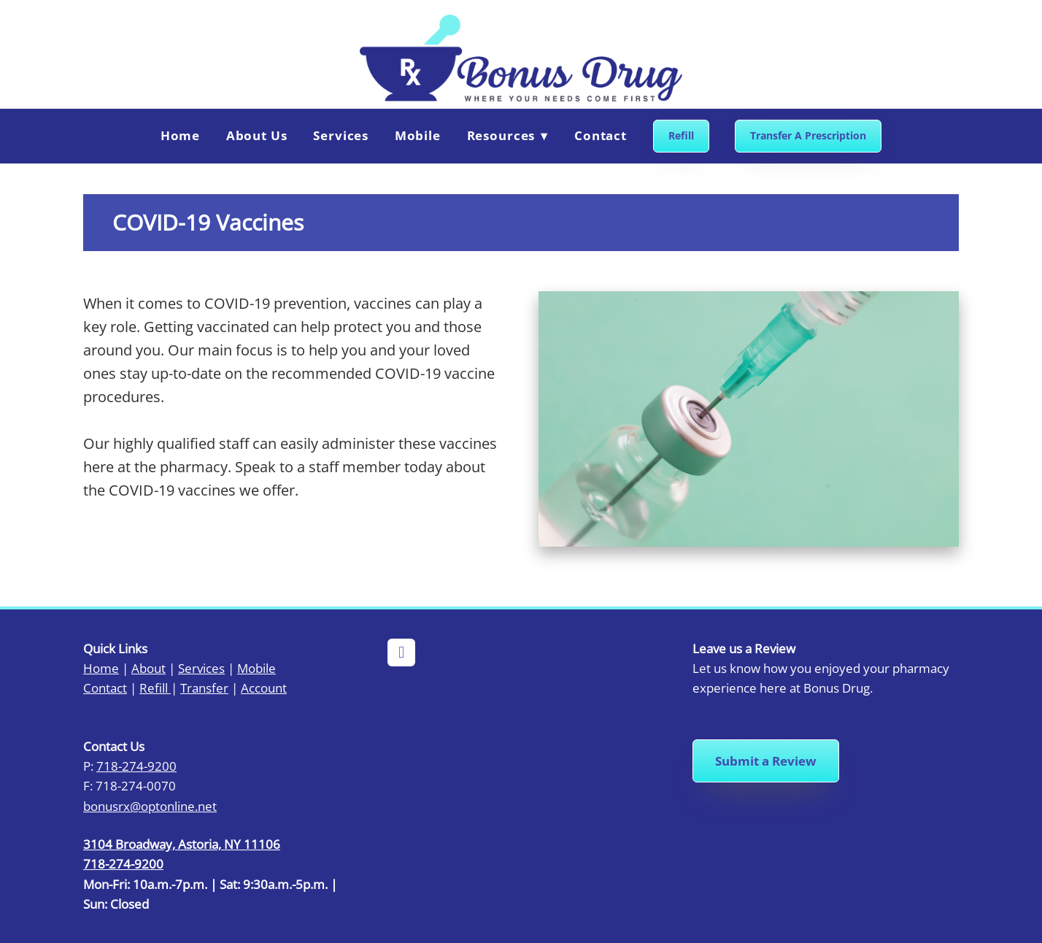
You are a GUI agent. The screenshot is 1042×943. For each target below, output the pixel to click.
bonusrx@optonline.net (150, 806)
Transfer (204, 687)
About (148, 668)
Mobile (418, 135)
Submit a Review (766, 761)
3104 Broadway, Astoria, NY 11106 (181, 843)
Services (340, 135)
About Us (256, 135)
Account (264, 687)
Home (180, 135)
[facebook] (401, 652)
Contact (600, 135)
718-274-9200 (136, 765)
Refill (681, 135)
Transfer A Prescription (808, 135)
